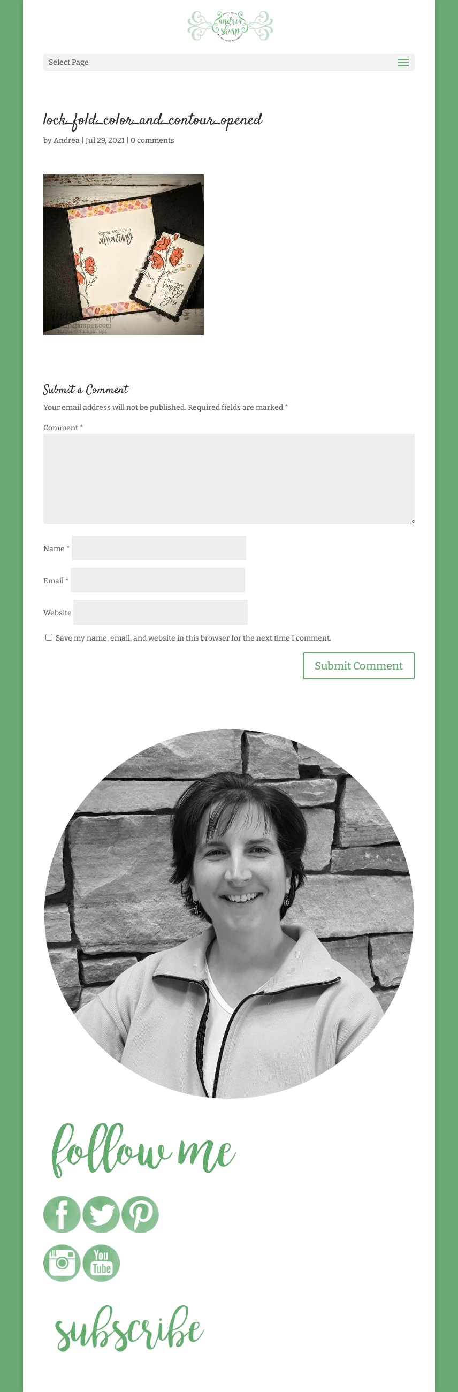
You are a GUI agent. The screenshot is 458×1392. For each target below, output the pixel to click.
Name (56, 548)
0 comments (152, 140)
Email (56, 580)
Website (57, 613)
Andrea (67, 140)
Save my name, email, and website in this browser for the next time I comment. (193, 638)
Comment (63, 427)
